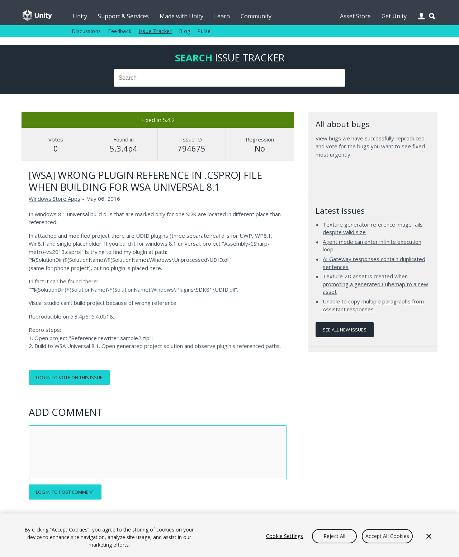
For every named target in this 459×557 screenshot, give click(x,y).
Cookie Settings (284, 536)
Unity (80, 16)
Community (256, 16)
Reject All (334, 536)
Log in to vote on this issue (69, 377)
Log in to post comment (65, 492)
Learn (222, 16)
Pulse (203, 31)
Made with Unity (181, 16)
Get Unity (394, 16)
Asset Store (355, 16)
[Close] (429, 536)
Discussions (86, 31)
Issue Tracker (155, 31)
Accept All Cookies (387, 536)
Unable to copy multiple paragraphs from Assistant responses (373, 305)
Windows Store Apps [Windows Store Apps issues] (54, 198)
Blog (184, 31)
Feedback (119, 31)
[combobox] (229, 78)
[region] (229, 535)
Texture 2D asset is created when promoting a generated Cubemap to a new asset (375, 284)
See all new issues (344, 329)
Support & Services (123, 16)
